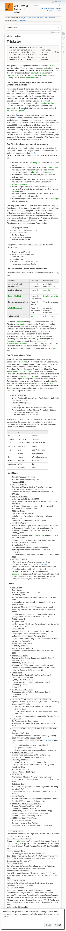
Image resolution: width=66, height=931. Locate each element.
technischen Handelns (25, 376)
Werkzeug (11, 386)
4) (34, 152)
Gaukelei (46, 290)
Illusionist (40, 73)
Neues (14, 191)
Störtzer (34, 75)
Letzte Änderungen (47, 8)
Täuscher (10, 75)
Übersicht (58, 11)
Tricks (52, 66)
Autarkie (54, 296)
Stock (49, 383)
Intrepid (21, 841)
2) (24, 110)
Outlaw (48, 172)
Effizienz (46, 316)
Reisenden (20, 322)
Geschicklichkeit (14, 296)
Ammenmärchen (29, 78)
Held (56, 348)
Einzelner (31, 172)
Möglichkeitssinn (15, 308)
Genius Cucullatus (48, 103)
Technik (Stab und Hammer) (20, 371)
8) (23, 331)
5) (27, 217)
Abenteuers (11, 341)
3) (16, 115)
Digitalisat (45, 564)
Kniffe (45, 75)
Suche (60, 5)
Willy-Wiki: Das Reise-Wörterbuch (32, 18)
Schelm (18, 75)
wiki (46, 18)
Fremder (24, 362)
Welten (39, 199)
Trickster (52, 18)
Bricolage (46, 296)
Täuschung (33, 163)
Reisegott (42, 101)
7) (41, 244)
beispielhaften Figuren (15, 111)
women (38, 535)
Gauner (33, 73)
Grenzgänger (44, 70)
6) (29, 220)
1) (14, 77)
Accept (58, 925)
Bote (32, 316)
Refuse (48, 925)
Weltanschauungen (19, 184)
